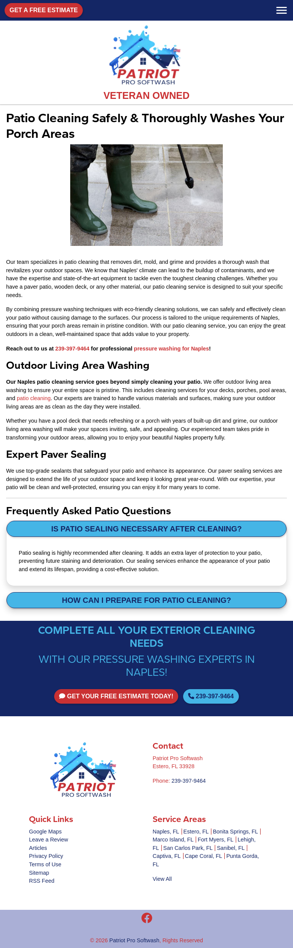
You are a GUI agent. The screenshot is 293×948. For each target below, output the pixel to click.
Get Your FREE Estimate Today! (116, 696)
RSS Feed (41, 881)
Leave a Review (48, 840)
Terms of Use (45, 864)
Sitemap (39, 873)
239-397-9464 (72, 349)
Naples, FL (166, 831)
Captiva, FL (167, 856)
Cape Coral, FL (203, 856)
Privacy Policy (46, 856)
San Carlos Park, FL (188, 848)
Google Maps (45, 831)
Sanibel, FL (231, 848)
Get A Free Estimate (44, 10)
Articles (38, 848)
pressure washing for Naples (171, 349)
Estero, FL (196, 831)
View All (162, 879)
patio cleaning (34, 398)
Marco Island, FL (173, 840)
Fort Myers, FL (215, 840)
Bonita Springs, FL (235, 831)
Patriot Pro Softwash (134, 940)
